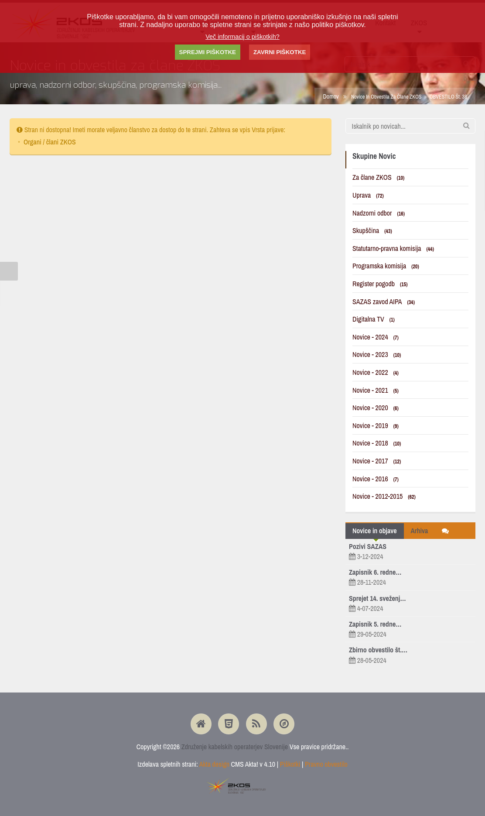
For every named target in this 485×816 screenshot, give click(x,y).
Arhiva (419, 530)
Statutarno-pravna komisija (393, 248)
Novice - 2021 (375, 390)
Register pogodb (380, 283)
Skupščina (372, 230)
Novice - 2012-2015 (384, 496)
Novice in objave (374, 530)
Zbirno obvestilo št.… (378, 650)
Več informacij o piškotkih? (242, 36)
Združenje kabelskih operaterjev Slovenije (234, 746)
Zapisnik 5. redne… (375, 624)
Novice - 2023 (376, 354)
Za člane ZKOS (378, 177)
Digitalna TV (373, 319)
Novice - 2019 (375, 425)
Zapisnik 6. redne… (375, 572)
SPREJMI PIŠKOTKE (207, 52)
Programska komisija (385, 266)
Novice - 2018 (376, 443)
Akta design (214, 764)
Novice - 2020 (375, 407)
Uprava (368, 195)
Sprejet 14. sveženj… (377, 598)
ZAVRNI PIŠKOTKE (279, 52)
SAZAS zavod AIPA (383, 301)
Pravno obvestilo (326, 764)
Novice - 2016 (375, 478)
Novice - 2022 (375, 372)
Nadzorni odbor (378, 213)
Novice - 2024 (375, 337)
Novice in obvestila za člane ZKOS (386, 96)
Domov (330, 96)
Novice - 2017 (376, 461)
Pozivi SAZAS (367, 546)
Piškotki (290, 764)
